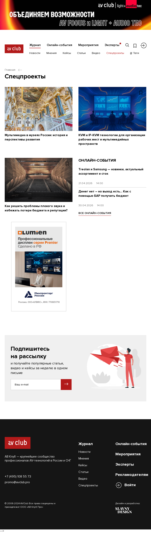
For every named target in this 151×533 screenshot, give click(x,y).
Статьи (81, 53)
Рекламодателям (131, 474)
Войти (130, 485)
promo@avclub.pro (17, 482)
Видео (96, 53)
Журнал (35, 45)
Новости (34, 53)
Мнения (51, 53)
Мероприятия (88, 45)
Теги (134, 53)
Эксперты (112, 45)
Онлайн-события (59, 45)
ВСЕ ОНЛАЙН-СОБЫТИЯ (94, 213)
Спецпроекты (115, 53)
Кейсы (67, 53)
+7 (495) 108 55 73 (18, 476)
